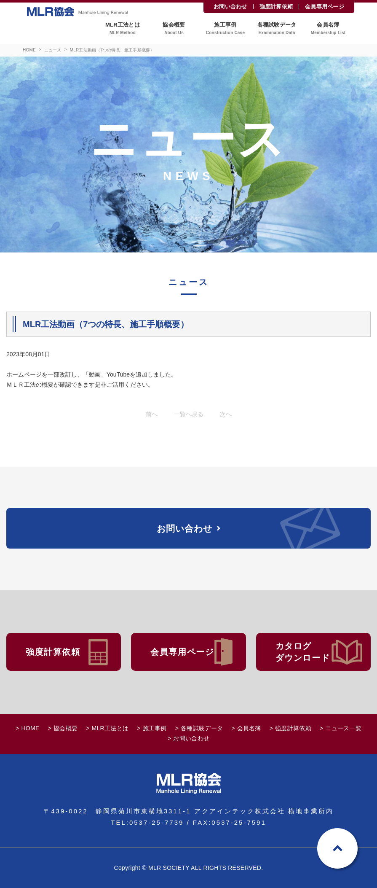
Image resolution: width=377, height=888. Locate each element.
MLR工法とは (110, 728)
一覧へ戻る (188, 414)
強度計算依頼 (276, 6)
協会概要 (65, 728)
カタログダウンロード (302, 651)
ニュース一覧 (343, 728)
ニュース (52, 50)
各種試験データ (202, 728)
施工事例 (155, 728)
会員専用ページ (324, 6)
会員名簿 (249, 728)
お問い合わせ (230, 6)
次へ (226, 414)
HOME (29, 50)
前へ (152, 414)
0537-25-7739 (156, 822)
